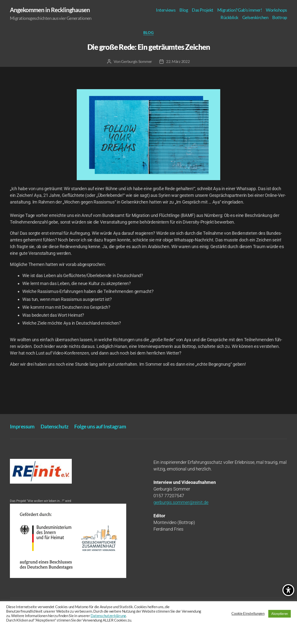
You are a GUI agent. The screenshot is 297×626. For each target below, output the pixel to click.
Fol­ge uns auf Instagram (100, 426)
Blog (183, 10)
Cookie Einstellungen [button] (248, 613)
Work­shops (276, 10)
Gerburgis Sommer (136, 61)
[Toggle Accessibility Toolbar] (288, 590)
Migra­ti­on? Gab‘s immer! (239, 10)
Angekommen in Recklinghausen (50, 10)
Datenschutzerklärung (108, 616)
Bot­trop (279, 17)
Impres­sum (22, 426)
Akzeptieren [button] (279, 614)
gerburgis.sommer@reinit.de (180, 502)
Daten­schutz (55, 426)
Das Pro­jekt (202, 10)
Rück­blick (229, 17)
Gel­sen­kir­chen (255, 17)
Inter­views (165, 10)
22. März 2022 (178, 61)
